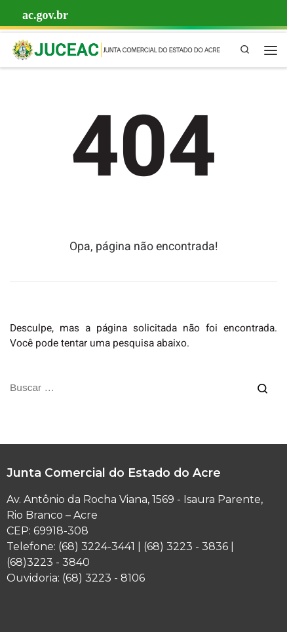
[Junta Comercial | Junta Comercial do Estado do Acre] (115, 49)
